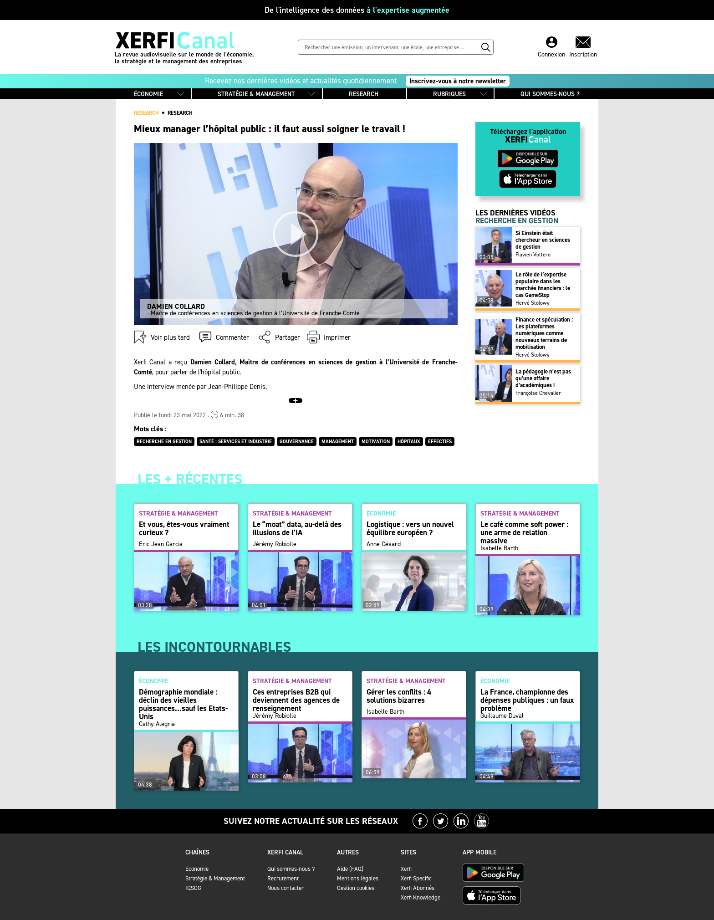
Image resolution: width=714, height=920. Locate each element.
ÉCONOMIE (148, 94)
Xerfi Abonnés (417, 888)
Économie (197, 869)
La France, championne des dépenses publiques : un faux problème (527, 700)
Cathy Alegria (157, 724)
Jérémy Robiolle (274, 548)
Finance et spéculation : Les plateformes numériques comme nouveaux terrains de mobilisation (544, 333)
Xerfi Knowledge (420, 897)
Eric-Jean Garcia (161, 548)
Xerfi (406, 869)
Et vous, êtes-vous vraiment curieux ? (184, 528)
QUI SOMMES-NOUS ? (550, 94)
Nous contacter (285, 888)
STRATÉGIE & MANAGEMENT (256, 94)
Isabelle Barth (499, 548)
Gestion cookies (355, 888)
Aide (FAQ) (350, 869)
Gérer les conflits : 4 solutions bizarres (399, 696)
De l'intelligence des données (357, 10)
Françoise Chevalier (538, 393)
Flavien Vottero (533, 254)
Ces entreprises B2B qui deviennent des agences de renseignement (296, 700)
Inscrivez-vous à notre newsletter (457, 81)
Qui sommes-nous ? (291, 869)
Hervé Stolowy (532, 303)
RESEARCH (363, 94)
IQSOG (193, 888)
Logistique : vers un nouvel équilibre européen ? (410, 528)
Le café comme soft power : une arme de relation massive (524, 532)
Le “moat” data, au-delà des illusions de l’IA (297, 528)
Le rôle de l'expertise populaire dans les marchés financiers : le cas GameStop (542, 284)
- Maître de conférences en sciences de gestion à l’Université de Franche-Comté (297, 310)
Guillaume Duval (502, 724)
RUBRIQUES (449, 94)
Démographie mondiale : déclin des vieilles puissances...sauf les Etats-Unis (183, 704)
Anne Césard (384, 548)
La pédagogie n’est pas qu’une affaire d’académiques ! (543, 378)
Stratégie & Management (215, 878)
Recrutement (283, 878)
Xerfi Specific (416, 878)
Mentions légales (357, 878)
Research (180, 113)
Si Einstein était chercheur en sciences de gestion (542, 240)
